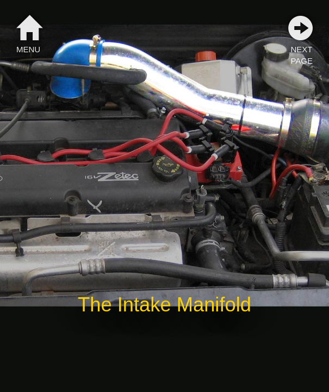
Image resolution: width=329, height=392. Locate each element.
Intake (144, 304)
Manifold (214, 304)
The (95, 304)
